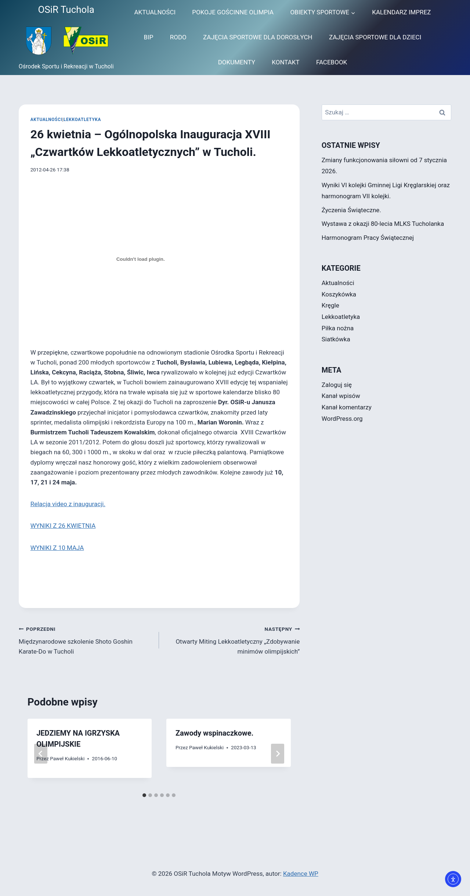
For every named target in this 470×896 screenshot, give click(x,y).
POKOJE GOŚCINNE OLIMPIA (233, 12)
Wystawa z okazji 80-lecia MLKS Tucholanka (383, 223)
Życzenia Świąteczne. (351, 210)
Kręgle (330, 305)
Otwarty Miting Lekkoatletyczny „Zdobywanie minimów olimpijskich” (232, 639)
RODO (178, 37)
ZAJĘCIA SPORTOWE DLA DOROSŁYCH (257, 37)
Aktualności (46, 119)
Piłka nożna (338, 328)
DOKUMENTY (236, 62)
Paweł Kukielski (67, 758)
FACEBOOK (331, 62)
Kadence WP (300, 873)
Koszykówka (339, 294)
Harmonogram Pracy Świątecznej (368, 237)
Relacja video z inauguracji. (67, 504)
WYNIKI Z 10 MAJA (57, 547)
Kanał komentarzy (347, 407)
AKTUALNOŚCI (155, 12)
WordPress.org (342, 418)
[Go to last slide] (40, 754)
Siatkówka (336, 339)
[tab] (144, 795)
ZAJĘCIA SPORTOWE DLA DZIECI (375, 37)
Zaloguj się (337, 384)
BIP (148, 37)
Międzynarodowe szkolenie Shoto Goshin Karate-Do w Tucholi (86, 639)
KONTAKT (285, 62)
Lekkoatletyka (82, 119)
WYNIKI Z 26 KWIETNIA (63, 525)
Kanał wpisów (341, 395)
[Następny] (277, 754)
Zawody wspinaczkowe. (214, 733)
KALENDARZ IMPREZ (401, 12)
